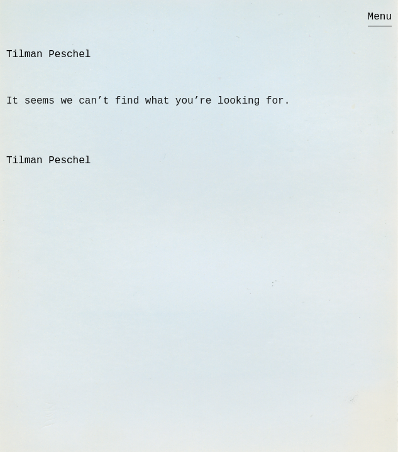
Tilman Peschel (48, 55)
